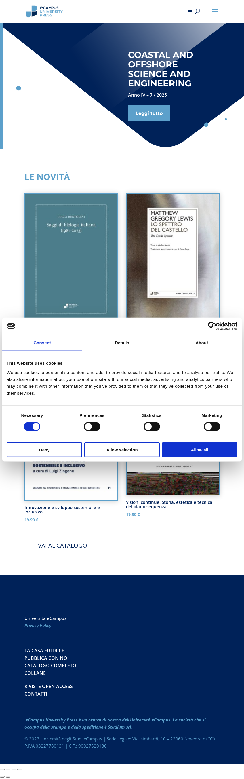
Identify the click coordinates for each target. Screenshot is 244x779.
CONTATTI (35, 694)
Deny (44, 449)
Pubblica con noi (46, 658)
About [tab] (201, 342)
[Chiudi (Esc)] (19, 769)
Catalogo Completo (50, 665)
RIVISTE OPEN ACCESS (48, 686)
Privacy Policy (37, 625)
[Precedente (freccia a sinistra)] (2, 777)
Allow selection (122, 449)
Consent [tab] (42, 342)
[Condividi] (14, 769)
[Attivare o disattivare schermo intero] (8, 769)
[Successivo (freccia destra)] (8, 777)
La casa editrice (44, 650)
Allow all (199, 449)
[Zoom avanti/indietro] (2, 769)
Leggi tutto (149, 113)
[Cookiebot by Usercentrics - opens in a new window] (212, 326)
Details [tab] (122, 342)
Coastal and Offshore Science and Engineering (160, 69)
